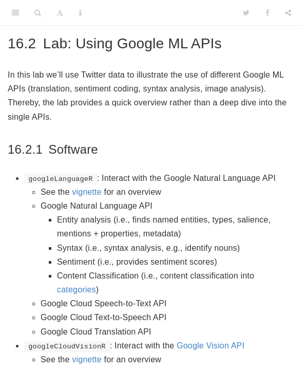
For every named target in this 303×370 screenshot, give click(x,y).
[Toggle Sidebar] (15, 13)
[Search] (38, 13)
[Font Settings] (60, 13)
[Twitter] (246, 13)
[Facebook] (267, 13)
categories (76, 289)
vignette (87, 192)
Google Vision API (210, 345)
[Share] (288, 13)
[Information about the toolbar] (80, 13)
